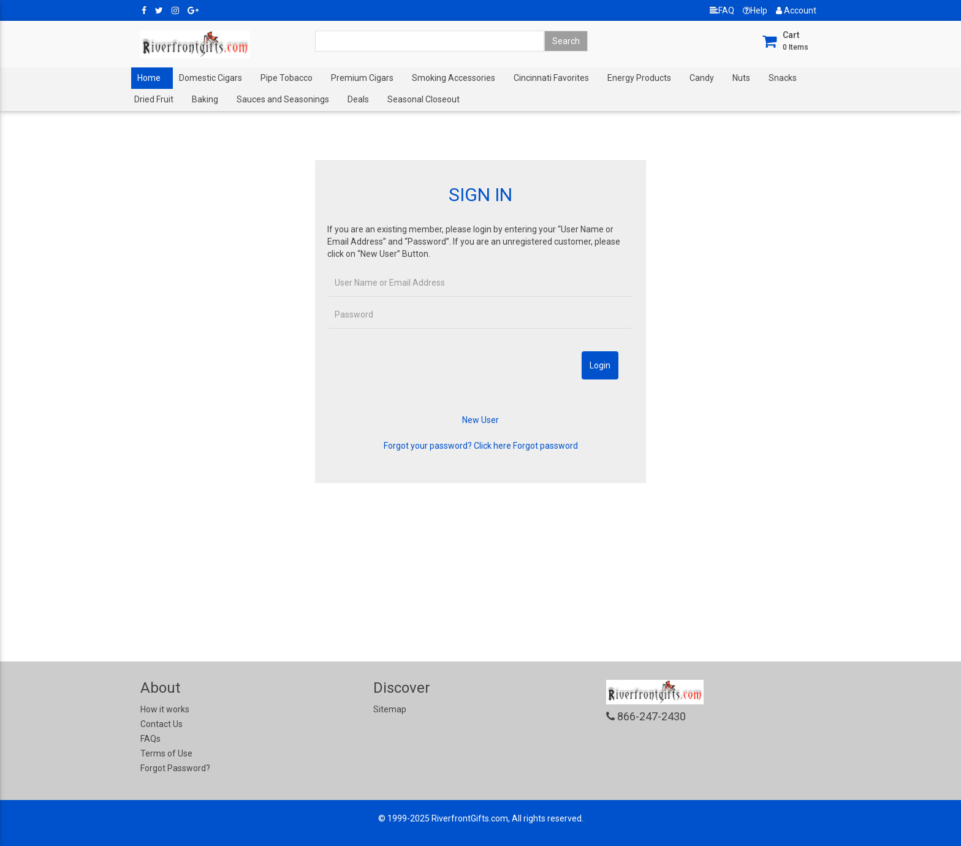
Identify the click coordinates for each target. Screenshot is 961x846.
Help (755, 10)
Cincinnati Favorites (551, 78)
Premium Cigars (362, 78)
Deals (358, 99)
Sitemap (389, 709)
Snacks (783, 78)
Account (796, 10)
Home (149, 78)
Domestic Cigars (210, 78)
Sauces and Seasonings (283, 99)
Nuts (741, 78)
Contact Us (161, 724)
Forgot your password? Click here (447, 446)
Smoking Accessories (453, 78)
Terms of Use (166, 753)
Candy (701, 78)
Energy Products (639, 78)
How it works (164, 709)
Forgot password (545, 446)
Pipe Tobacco (286, 78)
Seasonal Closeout (423, 99)
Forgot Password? (175, 768)
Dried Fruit (153, 99)
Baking (205, 99)
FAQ (722, 10)
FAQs (150, 739)
